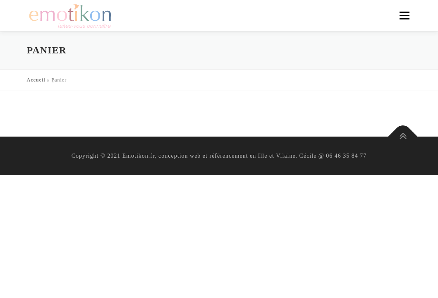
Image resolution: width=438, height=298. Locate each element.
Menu (404, 15)
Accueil (36, 80)
